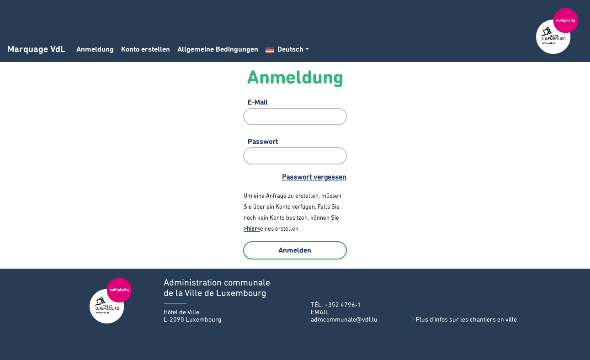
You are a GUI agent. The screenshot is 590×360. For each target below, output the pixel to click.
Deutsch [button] (284, 49)
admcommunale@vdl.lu (344, 320)
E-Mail (258, 102)
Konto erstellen (145, 49)
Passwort (263, 141)
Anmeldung (95, 49)
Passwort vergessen (314, 177)
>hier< (252, 229)
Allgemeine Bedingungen (217, 49)
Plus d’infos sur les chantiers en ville (463, 320)
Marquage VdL (36, 49)
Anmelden (294, 250)
